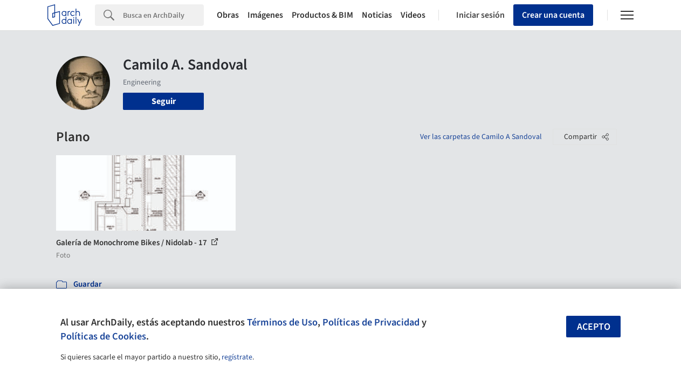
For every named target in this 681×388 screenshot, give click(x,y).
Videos (413, 15)
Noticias (377, 15)
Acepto (593, 327)
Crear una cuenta (553, 15)
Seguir (164, 101)
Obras (228, 15)
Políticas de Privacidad (370, 322)
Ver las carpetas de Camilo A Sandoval (481, 137)
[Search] (163, 15)
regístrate (237, 357)
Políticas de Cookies (103, 336)
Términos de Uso (282, 322)
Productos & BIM (322, 15)
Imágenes (265, 15)
